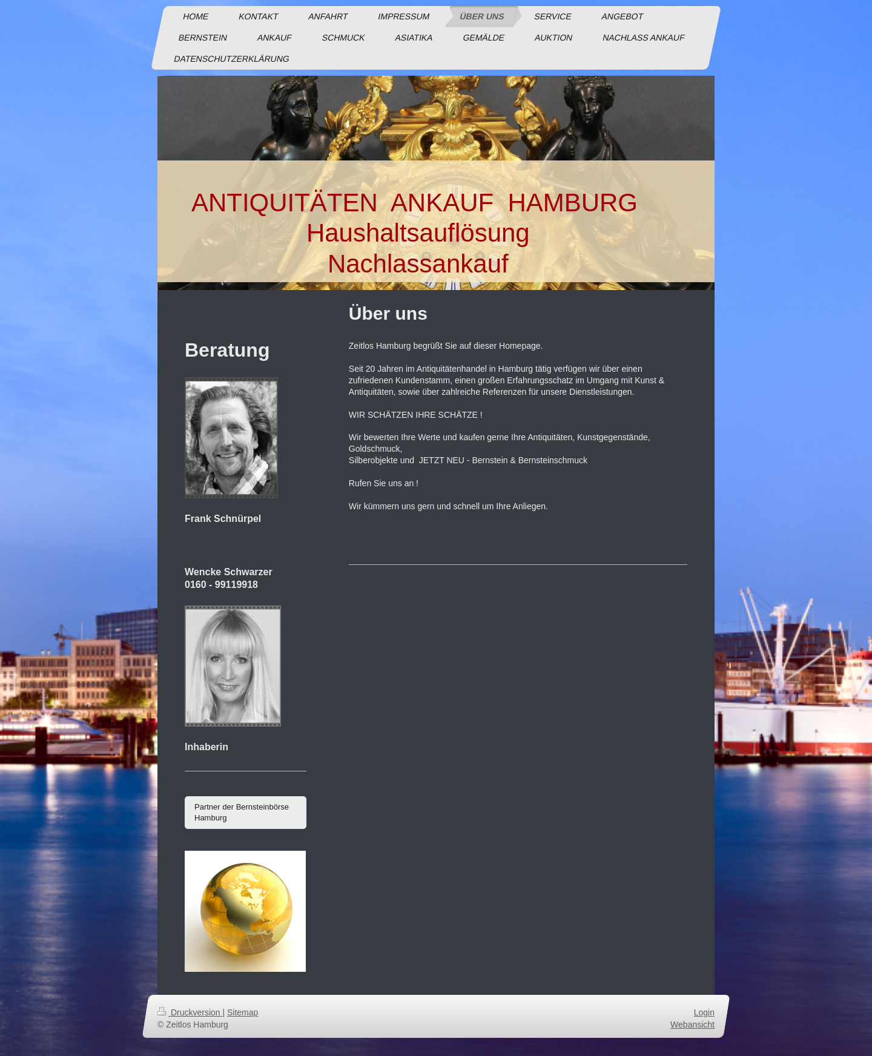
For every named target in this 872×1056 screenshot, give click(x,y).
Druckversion (189, 1012)
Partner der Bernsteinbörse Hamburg (241, 812)
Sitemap (242, 1012)
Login (704, 1012)
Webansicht (692, 1024)
